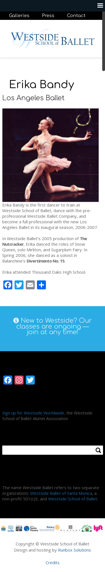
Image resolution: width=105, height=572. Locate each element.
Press (48, 15)
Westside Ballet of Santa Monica (61, 493)
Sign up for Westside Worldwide (33, 413)
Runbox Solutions (74, 550)
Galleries (19, 15)
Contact (76, 15)
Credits (53, 562)
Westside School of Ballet (72, 498)
